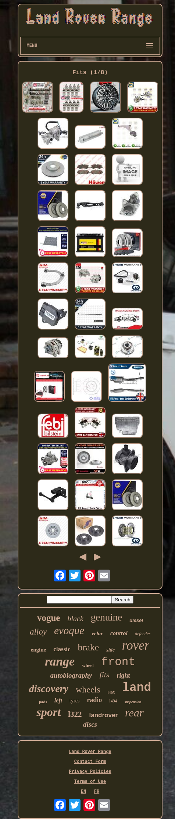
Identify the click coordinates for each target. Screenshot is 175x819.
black (75, 619)
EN (83, 791)
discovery (48, 688)
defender (142, 633)
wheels (88, 689)
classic (61, 649)
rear (134, 712)
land (136, 688)
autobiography (71, 675)
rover (136, 645)
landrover (103, 715)
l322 (75, 714)
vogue (48, 618)
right (123, 675)
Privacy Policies (90, 771)
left (58, 700)
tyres (74, 701)
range (60, 661)
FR (96, 791)
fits (105, 674)
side (110, 650)
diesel (136, 620)
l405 (111, 692)
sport (48, 712)
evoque (69, 630)
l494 (113, 701)
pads (43, 701)
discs (90, 724)
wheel (88, 665)
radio (94, 700)
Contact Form (90, 761)
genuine (106, 617)
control (119, 633)
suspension (133, 702)
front (118, 662)
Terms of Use (90, 781)
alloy (38, 631)
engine (38, 650)
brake (88, 647)
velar (97, 633)
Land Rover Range (90, 751)
